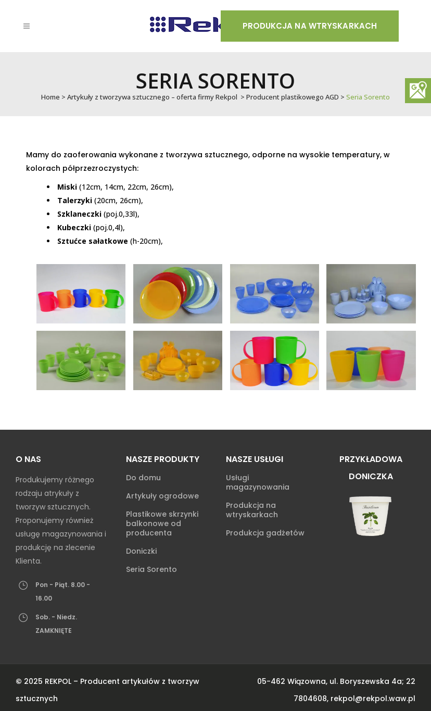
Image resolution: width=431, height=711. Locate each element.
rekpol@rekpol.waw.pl (373, 698)
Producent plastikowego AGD (292, 97)
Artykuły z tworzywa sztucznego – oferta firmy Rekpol (152, 97)
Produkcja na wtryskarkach (310, 25)
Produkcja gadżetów (265, 533)
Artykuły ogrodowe (162, 496)
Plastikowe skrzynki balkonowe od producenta (162, 523)
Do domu (143, 477)
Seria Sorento (151, 569)
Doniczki (141, 551)
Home (50, 97)
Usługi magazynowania (257, 482)
